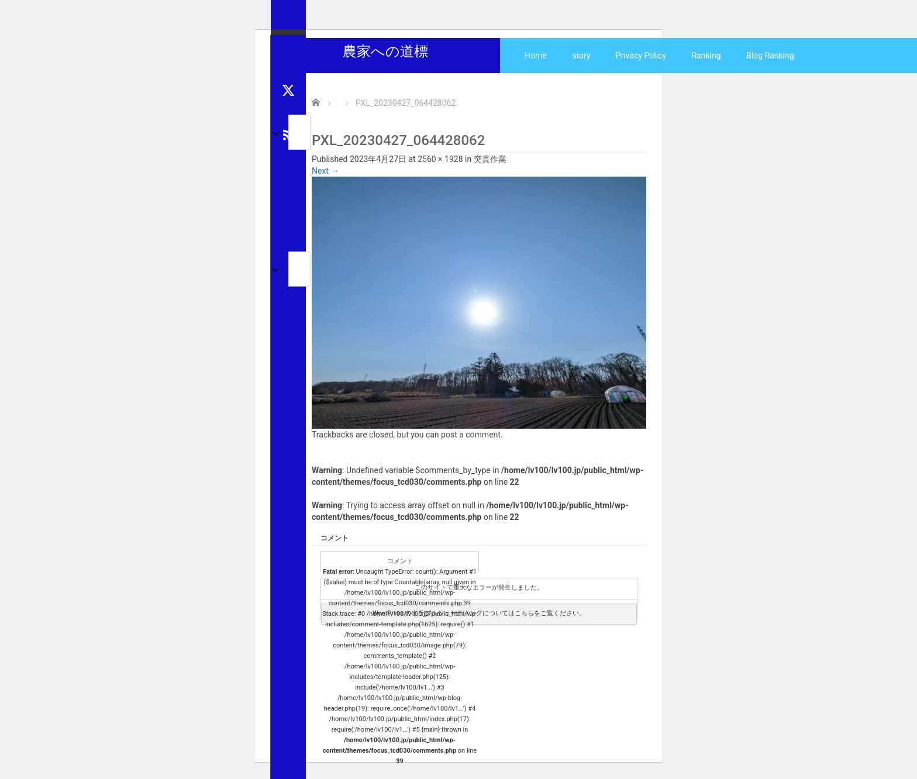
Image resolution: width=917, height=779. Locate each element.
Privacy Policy (641, 55)
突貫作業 (490, 159)
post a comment (471, 434)
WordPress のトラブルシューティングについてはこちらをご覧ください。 (479, 613)
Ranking (705, 55)
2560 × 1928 (440, 159)
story (581, 55)
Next (325, 170)
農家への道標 (385, 51)
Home (536, 55)
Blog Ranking (770, 55)
